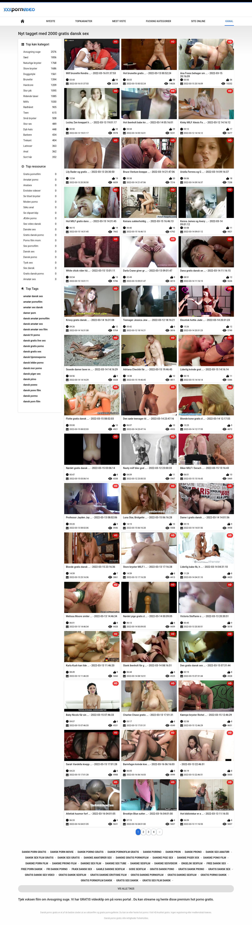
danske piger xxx (188, 857)
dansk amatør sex (33, 323)
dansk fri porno (31, 335)
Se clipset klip (39, 213)
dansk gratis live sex (34, 340)
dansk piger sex (32, 373)
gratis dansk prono (191, 869)
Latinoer (39, 146)
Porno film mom (39, 240)
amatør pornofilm (32, 301)
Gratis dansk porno (39, 235)
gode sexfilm (137, 869)
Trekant (39, 140)
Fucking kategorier (158, 21)
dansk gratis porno (33, 346)
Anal (39, 151)
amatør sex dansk (33, 307)
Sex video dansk (39, 223)
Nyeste (50, 21)
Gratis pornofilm (39, 174)
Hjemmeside (22, 21)
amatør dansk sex (33, 296)
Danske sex (39, 229)
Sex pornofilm (39, 246)
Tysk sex (39, 262)
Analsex (39, 185)
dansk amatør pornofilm (36, 318)
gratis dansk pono (162, 869)
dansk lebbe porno (33, 362)
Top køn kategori (37, 44)
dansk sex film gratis (39, 857)
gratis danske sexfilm (182, 875)
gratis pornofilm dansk (96, 880)
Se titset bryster (39, 196)
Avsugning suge (39, 51)
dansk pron (173, 852)
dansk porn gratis (34, 852)
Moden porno (39, 201)
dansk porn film (31, 401)
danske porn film (37, 863)
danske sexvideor (165, 863)
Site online (198, 21)
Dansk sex (39, 251)
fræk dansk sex (82, 869)
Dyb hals (39, 129)
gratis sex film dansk (156, 880)
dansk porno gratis (90, 852)
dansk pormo (30, 395)
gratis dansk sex (219, 869)
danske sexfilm (140, 863)
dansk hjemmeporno (34, 357)
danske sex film (91, 863)
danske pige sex (163, 857)
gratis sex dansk (127, 880)
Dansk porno (39, 257)
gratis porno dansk (213, 875)
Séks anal (39, 207)
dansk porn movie (61, 852)
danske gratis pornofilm (132, 857)
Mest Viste (119, 21)
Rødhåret (39, 107)
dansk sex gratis (69, 857)
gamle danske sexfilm (110, 869)
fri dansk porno (57, 869)
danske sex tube (115, 863)
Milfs (39, 101)
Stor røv (39, 123)
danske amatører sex (98, 857)
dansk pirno (29, 379)
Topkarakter (83, 21)
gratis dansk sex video (39, 875)
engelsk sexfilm (191, 863)
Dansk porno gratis (113, 918)
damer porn (29, 313)
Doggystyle (39, 74)
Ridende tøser (39, 96)
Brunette (39, 79)
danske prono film (64, 863)
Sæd (39, 57)
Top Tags (32, 288)
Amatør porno (39, 179)
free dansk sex (216, 863)
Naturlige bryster (39, 63)
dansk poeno (30, 384)
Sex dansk (39, 268)
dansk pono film (32, 390)
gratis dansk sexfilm (72, 875)
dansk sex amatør (217, 852)
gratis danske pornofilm (147, 875)
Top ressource (36, 166)
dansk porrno (152, 852)
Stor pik (39, 90)
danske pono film (214, 857)
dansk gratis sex (32, 351)
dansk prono (193, 852)
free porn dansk (31, 869)
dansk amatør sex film (35, 329)
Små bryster (39, 118)
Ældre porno (39, 218)
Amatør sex (39, 279)
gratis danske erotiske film (108, 875)
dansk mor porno (32, 368)
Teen (39, 112)
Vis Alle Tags (126, 888)
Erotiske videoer (39, 190)
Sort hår (39, 157)
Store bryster (39, 68)
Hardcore (39, 85)
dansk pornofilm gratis (123, 852)
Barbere (39, 134)
